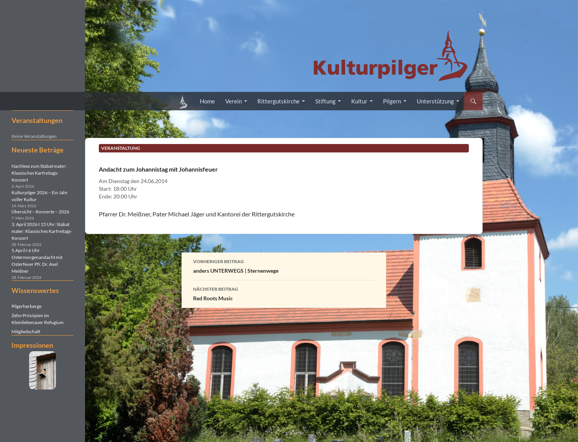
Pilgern (392, 101)
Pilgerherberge (26, 306)
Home (207, 101)
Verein (233, 101)
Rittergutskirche (278, 101)
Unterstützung (435, 101)
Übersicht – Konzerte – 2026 (40, 211)
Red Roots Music (284, 293)
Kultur (359, 101)
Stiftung (325, 101)
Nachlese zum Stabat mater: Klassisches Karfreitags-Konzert (39, 173)
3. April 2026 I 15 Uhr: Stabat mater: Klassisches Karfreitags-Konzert (41, 231)
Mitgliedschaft (25, 331)
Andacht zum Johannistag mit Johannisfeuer (158, 169)
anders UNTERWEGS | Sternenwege (284, 265)
